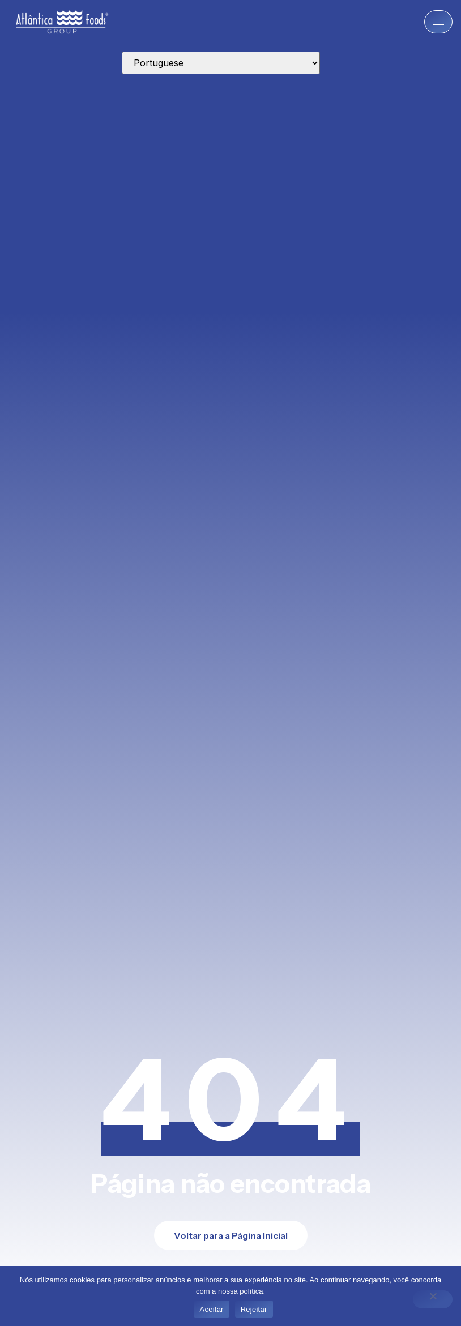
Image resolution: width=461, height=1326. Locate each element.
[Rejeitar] (433, 1299)
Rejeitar (254, 1309)
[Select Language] (221, 63)
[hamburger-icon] (438, 21)
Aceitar (211, 1309)
